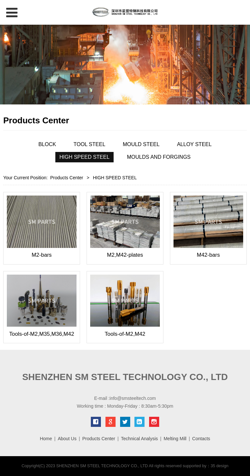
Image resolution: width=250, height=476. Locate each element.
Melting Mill (175, 438)
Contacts (201, 438)
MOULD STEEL (141, 144)
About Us (67, 438)
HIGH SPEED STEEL (85, 157)
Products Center (66, 177)
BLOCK (47, 144)
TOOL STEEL (89, 144)
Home (46, 438)
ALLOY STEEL (194, 144)
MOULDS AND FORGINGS (159, 157)
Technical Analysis (139, 438)
